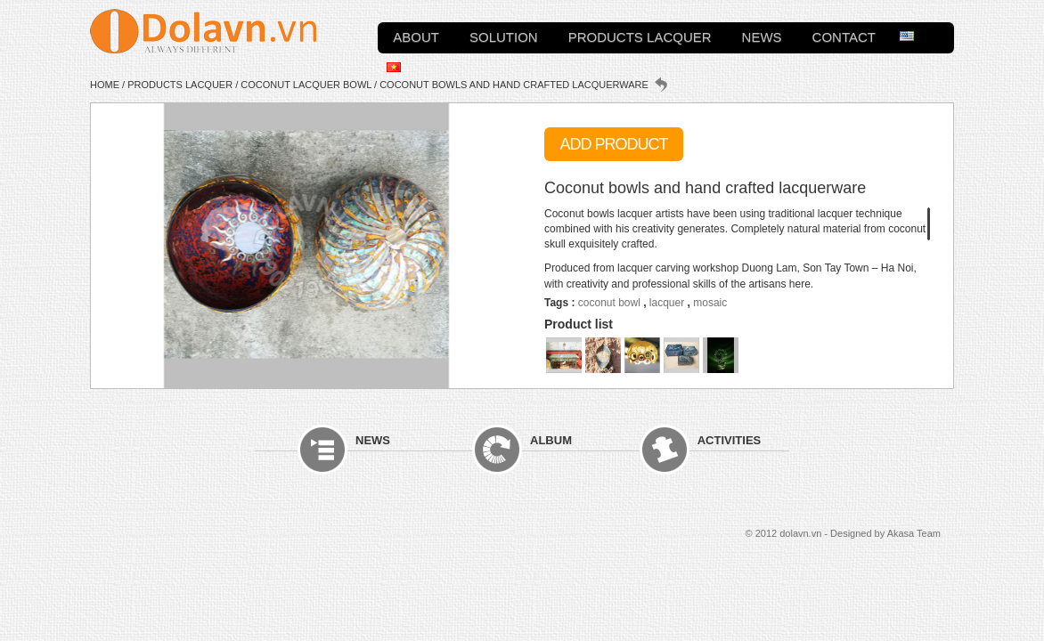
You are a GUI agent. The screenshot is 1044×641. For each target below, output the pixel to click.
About (416, 35)
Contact (844, 35)
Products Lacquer (640, 35)
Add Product (613, 144)
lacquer (666, 302)
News (762, 35)
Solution (503, 35)
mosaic (710, 302)
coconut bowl (609, 302)
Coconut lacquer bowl (306, 84)
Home (104, 84)
